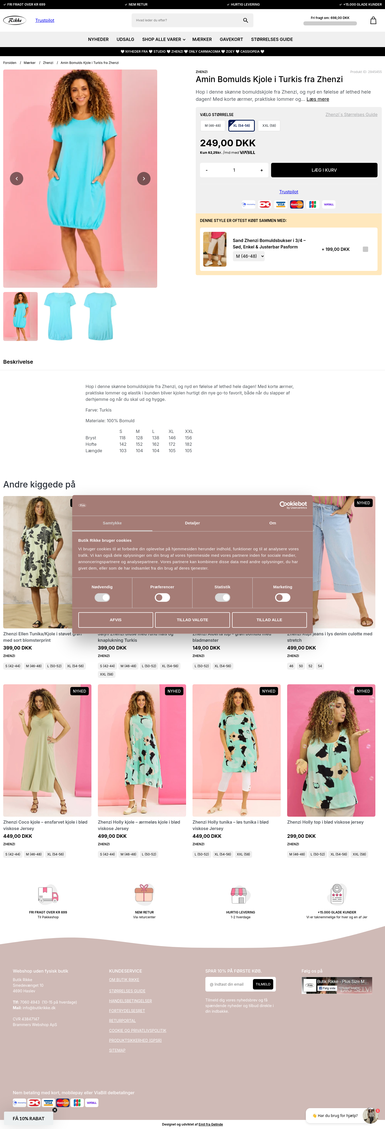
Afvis (115, 619)
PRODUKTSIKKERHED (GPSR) (135, 1040)
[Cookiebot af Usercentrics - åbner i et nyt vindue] (283, 505)
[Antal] (234, 170)
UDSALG (125, 39)
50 (301, 666)
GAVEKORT (231, 39)
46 (291, 666)
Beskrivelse (18, 362)
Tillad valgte (192, 619)
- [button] (206, 170)
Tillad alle (269, 619)
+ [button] (261, 170)
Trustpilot (44, 20)
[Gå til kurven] (373, 20)
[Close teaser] (54, 1110)
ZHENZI (201, 72)
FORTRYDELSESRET (127, 1010)
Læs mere (318, 99)
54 (320, 666)
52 (310, 666)
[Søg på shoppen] (246, 20)
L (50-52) (54, 666)
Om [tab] (272, 523)
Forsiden (9, 63)
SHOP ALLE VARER (163, 39)
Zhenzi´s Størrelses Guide (352, 114)
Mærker (30, 63)
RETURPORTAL (122, 1020)
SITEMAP (117, 1050)
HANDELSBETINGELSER (130, 1001)
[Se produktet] (214, 249)
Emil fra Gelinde (211, 1124)
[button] (28, 1118)
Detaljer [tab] (192, 523)
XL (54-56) (75, 666)
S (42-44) (12, 666)
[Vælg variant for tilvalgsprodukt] (249, 256)
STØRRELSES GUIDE (272, 39)
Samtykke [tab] (112, 523)
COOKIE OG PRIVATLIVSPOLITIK (137, 1030)
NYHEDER (98, 39)
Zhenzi (48, 63)
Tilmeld (263, 984)
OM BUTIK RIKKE (124, 979)
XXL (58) (106, 674)
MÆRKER (202, 39)
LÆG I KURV (324, 170)
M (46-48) (34, 666)
